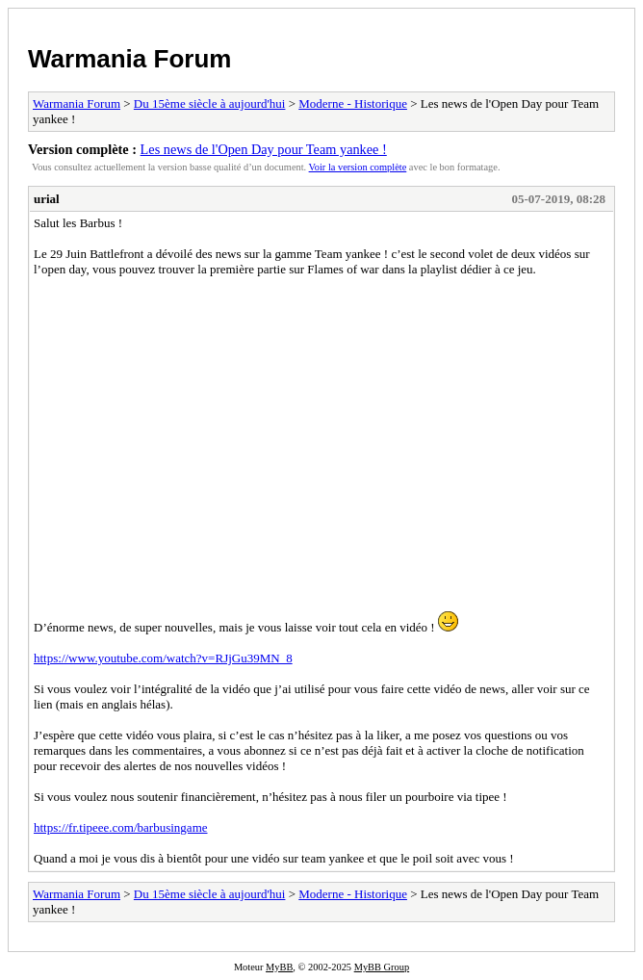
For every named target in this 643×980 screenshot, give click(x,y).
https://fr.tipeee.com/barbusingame (121, 827)
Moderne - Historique (352, 103)
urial (47, 199)
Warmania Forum (129, 58)
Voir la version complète (358, 167)
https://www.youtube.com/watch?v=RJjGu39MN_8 (163, 658)
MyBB (279, 967)
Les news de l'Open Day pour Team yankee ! (264, 149)
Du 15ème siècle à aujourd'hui (210, 103)
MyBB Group (381, 967)
